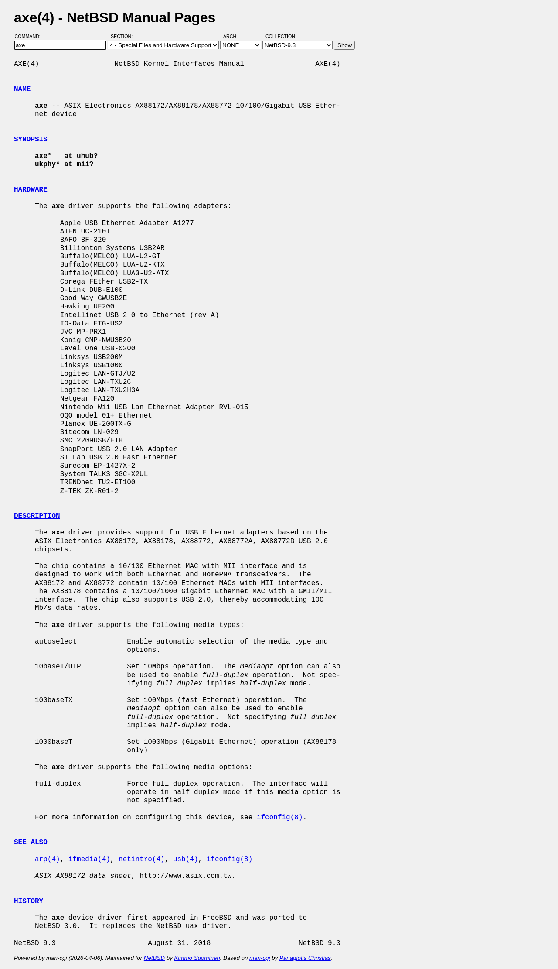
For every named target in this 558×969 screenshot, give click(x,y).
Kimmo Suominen (197, 958)
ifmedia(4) (89, 859)
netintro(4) (142, 859)
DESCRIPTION (37, 516)
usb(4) (185, 859)
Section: (123, 36)
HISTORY (28, 901)
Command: (30, 36)
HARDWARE (31, 190)
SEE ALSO (31, 842)
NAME (22, 89)
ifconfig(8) (280, 817)
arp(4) (47, 859)
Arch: (234, 36)
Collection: (280, 36)
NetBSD (154, 958)
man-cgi (259, 958)
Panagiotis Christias (305, 958)
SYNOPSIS (31, 139)
